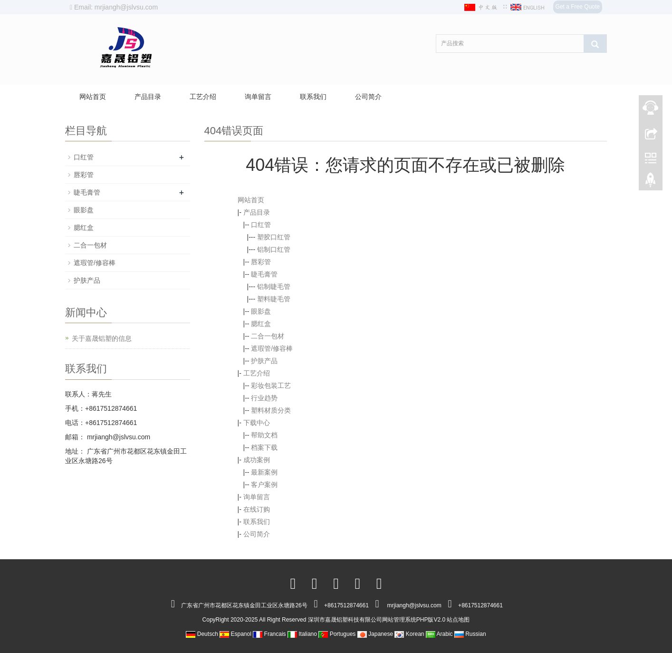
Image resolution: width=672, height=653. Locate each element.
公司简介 (368, 96)
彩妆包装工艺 (271, 385)
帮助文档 (264, 435)
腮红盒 (261, 323)
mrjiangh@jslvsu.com (117, 437)
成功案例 (256, 460)
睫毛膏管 (264, 274)
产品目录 (147, 96)
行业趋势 (264, 398)
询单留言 (258, 96)
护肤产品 (264, 361)
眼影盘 (261, 311)
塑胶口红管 (273, 237)
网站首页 (92, 96)
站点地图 (458, 619)
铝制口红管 (273, 249)
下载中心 (256, 422)
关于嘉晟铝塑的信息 (102, 338)
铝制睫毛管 (273, 286)
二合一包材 (267, 336)
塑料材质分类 (271, 410)
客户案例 (264, 484)
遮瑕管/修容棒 (272, 348)
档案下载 (264, 447)
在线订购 (256, 509)
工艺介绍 (203, 96)
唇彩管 (261, 262)
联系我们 (313, 96)
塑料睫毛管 (273, 299)
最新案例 (264, 472)
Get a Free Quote (578, 6)
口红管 (261, 224)
